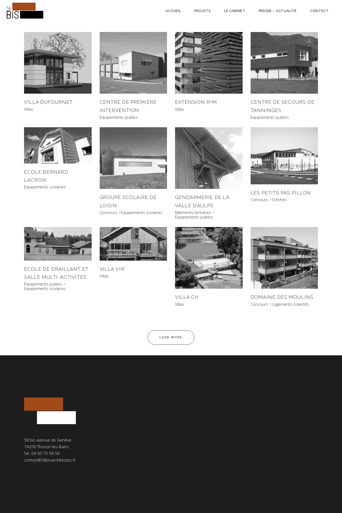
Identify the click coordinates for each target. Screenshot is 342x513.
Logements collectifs (290, 304)
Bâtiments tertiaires (193, 212)
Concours (108, 212)
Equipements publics (119, 117)
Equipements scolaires (45, 187)
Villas (28, 109)
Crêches (279, 200)
